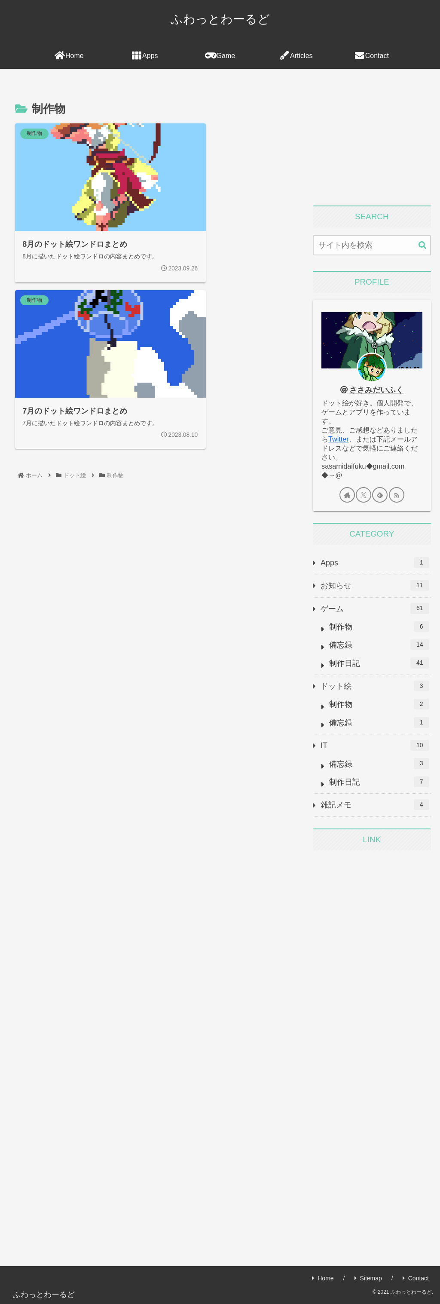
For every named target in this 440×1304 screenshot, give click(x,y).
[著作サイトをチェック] (347, 495)
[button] (422, 245)
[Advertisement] (372, 140)
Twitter (338, 439)
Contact (416, 1278)
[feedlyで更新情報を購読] (380, 495)
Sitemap (368, 1278)
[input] (372, 245)
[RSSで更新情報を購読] (396, 495)
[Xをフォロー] (363, 495)
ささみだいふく (376, 390)
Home (322, 1278)
